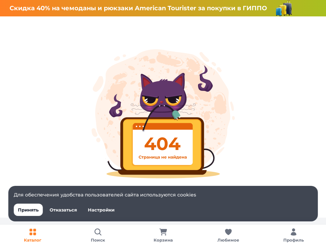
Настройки (101, 210)
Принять (28, 210)
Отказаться (63, 210)
